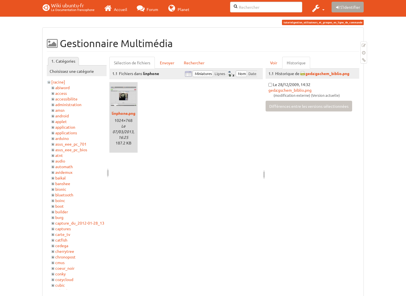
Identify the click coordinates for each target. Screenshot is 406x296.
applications (66, 132)
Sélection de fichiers (132, 62)
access (61, 93)
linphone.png (123, 113)
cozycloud (64, 279)
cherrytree (64, 251)
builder (61, 211)
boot (59, 206)
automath (64, 166)
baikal (60, 177)
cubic (60, 285)
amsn (60, 110)
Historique (296, 62)
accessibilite (66, 98)
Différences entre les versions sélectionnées (308, 106)
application (65, 127)
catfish (61, 239)
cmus (60, 262)
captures (63, 228)
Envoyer (167, 62)
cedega (61, 245)
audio (60, 160)
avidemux (63, 172)
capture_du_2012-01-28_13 (79, 222)
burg (59, 217)
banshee (62, 183)
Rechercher (194, 62)
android (62, 115)
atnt (59, 155)
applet (61, 121)
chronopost (65, 256)
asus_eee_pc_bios (71, 149)
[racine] (58, 81)
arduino (62, 138)
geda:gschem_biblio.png (327, 73)
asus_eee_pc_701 (71, 143)
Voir (273, 62)
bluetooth (64, 194)
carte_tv (62, 234)
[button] (317, 8)
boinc (60, 200)
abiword (62, 87)
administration (68, 104)
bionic (60, 189)
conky (60, 273)
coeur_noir (64, 268)
